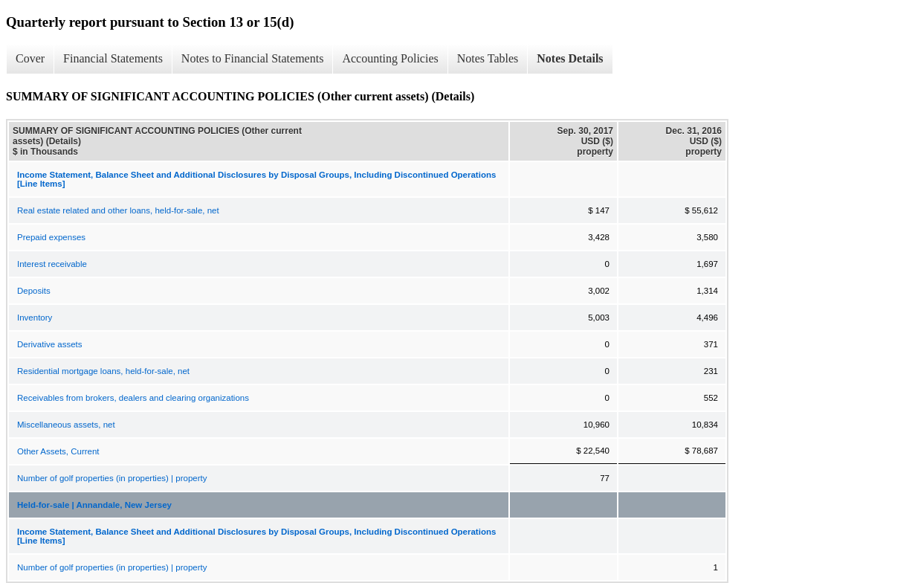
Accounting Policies (390, 58)
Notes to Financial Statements (252, 58)
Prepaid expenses (51, 237)
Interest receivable (52, 264)
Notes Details (570, 58)
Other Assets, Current (58, 451)
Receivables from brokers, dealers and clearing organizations (133, 397)
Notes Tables (488, 58)
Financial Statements (113, 58)
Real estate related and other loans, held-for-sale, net (118, 210)
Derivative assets (50, 344)
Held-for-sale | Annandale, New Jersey (94, 504)
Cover (30, 58)
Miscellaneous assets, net (66, 424)
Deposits (34, 290)
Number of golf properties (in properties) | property (112, 478)
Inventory (34, 317)
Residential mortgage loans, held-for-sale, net (103, 371)
